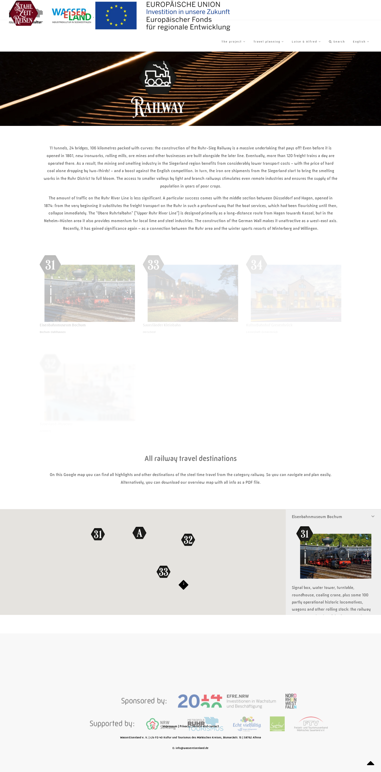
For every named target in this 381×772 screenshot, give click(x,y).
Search (337, 41)
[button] (98, 534)
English (361, 41)
